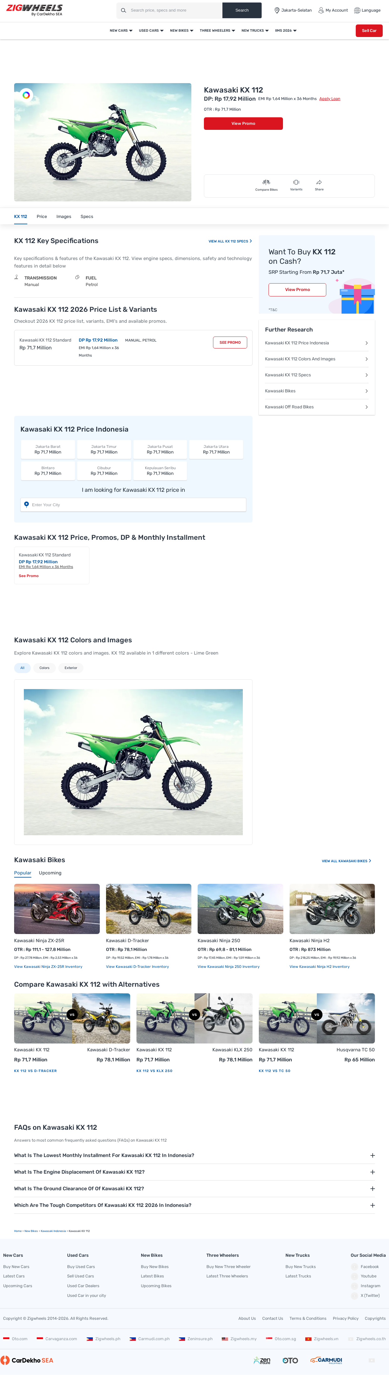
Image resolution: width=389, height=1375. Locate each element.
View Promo (243, 123)
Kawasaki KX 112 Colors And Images (317, 359)
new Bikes (31, 1231)
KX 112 (20, 216)
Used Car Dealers (83, 1285)
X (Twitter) (365, 1296)
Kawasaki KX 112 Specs (317, 375)
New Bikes (179, 31)
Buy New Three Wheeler (228, 1266)
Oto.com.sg (281, 1338)
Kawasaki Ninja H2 (310, 940)
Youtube (363, 1276)
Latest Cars (14, 1276)
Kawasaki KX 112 (32, 1050)
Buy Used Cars (81, 1266)
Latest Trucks (298, 1276)
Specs (87, 216)
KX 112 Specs (238, 241)
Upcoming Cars (17, 1285)
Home (18, 1231)
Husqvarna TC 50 (356, 1050)
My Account (333, 10)
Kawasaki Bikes (317, 391)
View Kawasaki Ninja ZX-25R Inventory (48, 966)
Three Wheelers (215, 31)
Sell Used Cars (80, 1276)
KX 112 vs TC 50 (274, 1071)
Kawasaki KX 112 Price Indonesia (317, 343)
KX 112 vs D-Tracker (35, 1071)
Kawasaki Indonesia (53, 1231)
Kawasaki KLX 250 (232, 1050)
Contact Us (272, 1318)
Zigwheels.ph (103, 1338)
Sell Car (369, 30)
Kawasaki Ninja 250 (219, 940)
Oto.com (15, 1338)
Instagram (366, 1286)
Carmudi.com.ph (150, 1338)
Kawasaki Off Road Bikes (317, 407)
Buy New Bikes (155, 1266)
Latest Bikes (152, 1276)
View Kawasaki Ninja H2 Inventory (320, 966)
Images (63, 216)
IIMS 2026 (283, 31)
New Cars (119, 31)
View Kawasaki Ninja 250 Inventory (229, 966)
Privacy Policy (346, 1318)
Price (42, 216)
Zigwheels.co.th (367, 1338)
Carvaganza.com (57, 1338)
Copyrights (375, 1318)
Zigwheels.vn (321, 1338)
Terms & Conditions (308, 1318)
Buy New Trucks (300, 1266)
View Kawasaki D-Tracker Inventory (137, 966)
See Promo (230, 342)
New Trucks (253, 31)
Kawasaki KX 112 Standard (45, 340)
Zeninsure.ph (196, 1338)
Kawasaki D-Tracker (127, 940)
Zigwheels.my (239, 1338)
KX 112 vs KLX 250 (154, 1071)
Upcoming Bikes (156, 1285)
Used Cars (149, 31)
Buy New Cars (16, 1266)
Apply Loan (329, 98)
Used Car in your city (86, 1295)
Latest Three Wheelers (227, 1276)
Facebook (365, 1267)
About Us (247, 1318)
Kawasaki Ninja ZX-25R (39, 940)
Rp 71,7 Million (48, 449)
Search (241, 10)
